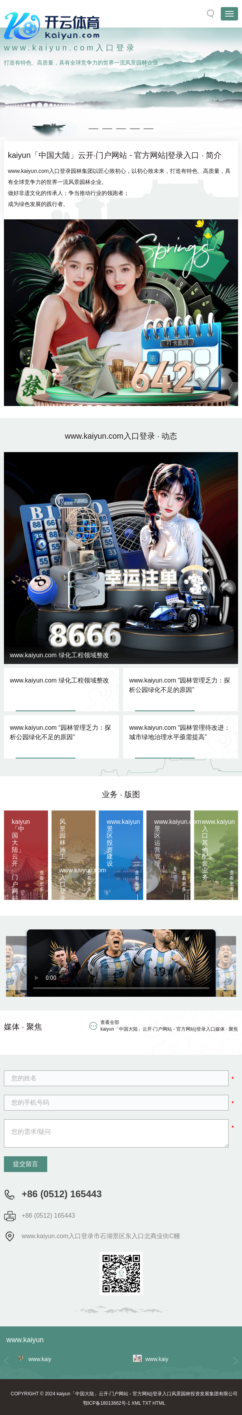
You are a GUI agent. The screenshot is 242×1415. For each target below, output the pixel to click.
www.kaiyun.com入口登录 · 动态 (121, 436)
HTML (158, 1403)
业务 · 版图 (121, 794)
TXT (146, 1403)
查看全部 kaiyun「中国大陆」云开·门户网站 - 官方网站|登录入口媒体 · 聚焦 (169, 1026)
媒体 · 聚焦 (23, 1026)
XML (136, 1403)
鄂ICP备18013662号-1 (106, 1403)
